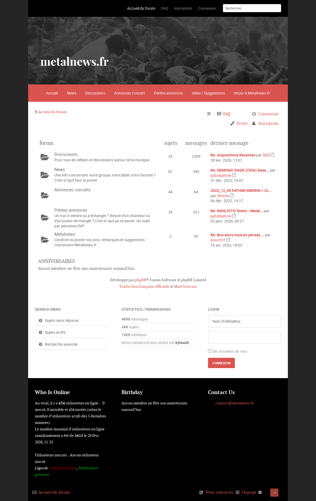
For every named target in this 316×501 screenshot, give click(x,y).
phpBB (140, 279)
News (71, 93)
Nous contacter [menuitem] (219, 492)
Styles (242, 123)
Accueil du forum (52, 111)
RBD (266, 155)
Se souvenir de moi (230, 351)
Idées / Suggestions (208, 93)
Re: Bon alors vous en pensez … (237, 234)
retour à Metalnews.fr (252, 93)
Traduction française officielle (144, 286)
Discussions (95, 93)
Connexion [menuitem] (268, 113)
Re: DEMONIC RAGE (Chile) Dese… (239, 170)
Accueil (52, 93)
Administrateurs (64, 468)
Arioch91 (218, 240)
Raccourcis (211, 114)
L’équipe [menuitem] (249, 492)
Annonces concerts (72, 190)
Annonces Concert (129, 93)
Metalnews (64, 234)
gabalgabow (221, 175)
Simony (223, 195)
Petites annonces (168, 93)
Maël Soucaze (185, 286)
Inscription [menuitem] (268, 123)
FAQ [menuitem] (227, 113)
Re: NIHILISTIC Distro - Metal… (236, 210)
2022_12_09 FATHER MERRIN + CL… (241, 190)
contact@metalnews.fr (234, 403)
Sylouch (182, 342)
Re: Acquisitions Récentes (232, 155)
